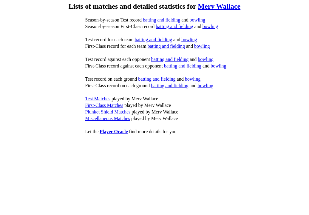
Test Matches (97, 98)
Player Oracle (114, 131)
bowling (197, 19)
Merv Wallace (219, 6)
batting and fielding (161, 19)
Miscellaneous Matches (107, 118)
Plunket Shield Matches (107, 111)
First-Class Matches (104, 105)
